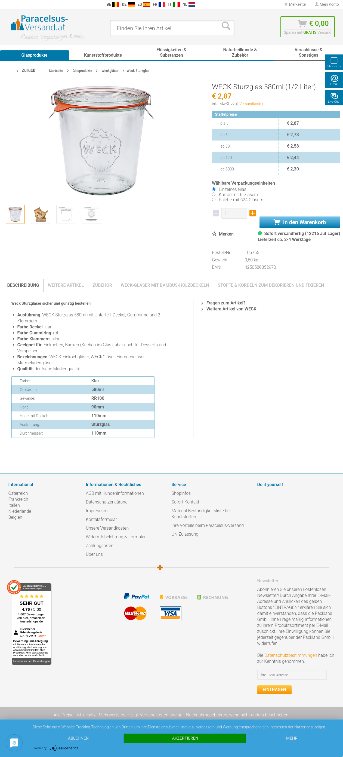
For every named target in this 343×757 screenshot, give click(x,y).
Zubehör (102, 285)
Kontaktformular (101, 519)
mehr (292, 738)
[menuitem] (11, 4)
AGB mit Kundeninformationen (115, 493)
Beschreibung (23, 285)
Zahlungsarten (100, 545)
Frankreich (18, 499)
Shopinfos (181, 493)
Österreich (18, 493)
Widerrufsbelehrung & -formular (116, 536)
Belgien (15, 517)
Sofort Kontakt (185, 502)
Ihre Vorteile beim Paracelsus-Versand (208, 525)
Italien (14, 505)
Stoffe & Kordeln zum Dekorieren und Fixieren (271, 285)
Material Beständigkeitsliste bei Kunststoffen (201, 513)
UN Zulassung (185, 534)
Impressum (97, 510)
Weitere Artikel (66, 285)
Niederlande (19, 511)
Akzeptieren (185, 738)
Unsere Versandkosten (107, 528)
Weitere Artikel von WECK (229, 309)
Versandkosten (251, 104)
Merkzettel (295, 4)
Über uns (94, 554)
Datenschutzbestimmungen (290, 655)
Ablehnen (78, 738)
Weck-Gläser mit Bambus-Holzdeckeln (165, 285)
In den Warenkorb (300, 222)
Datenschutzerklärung (107, 502)
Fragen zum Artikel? (223, 303)
